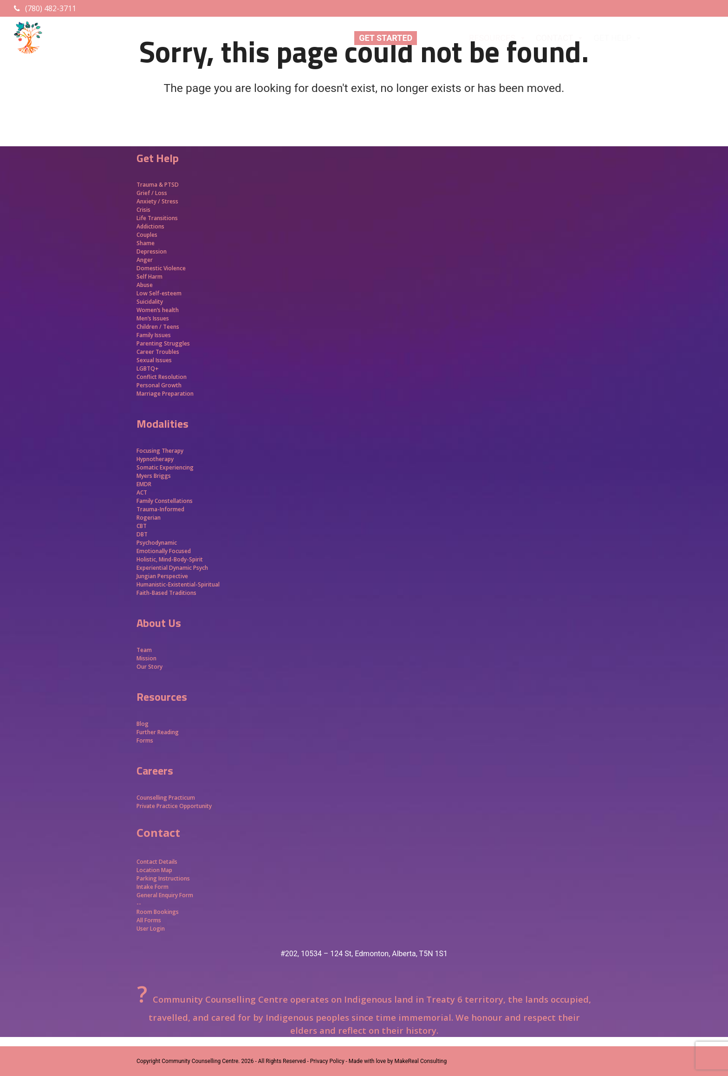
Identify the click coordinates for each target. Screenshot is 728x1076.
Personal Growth (159, 385)
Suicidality (149, 302)
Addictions (150, 226)
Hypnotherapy (155, 459)
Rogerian (148, 518)
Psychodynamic (156, 543)
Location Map (154, 870)
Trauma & (150, 185)
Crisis (143, 210)
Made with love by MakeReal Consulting (398, 1061)
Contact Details (156, 862)
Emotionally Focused (163, 551)
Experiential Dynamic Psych (172, 568)
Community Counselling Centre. (201, 1061)
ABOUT (441, 38)
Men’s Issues (152, 318)
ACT (141, 492)
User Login (150, 929)
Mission (146, 658)
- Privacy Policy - (327, 1061)
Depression (151, 251)
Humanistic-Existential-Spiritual (178, 584)
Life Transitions (157, 218)
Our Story (149, 667)
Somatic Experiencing (165, 467)
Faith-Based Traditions (167, 593)
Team (144, 650)
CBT (141, 526)
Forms (144, 740)
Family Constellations (165, 501)
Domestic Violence (161, 268)
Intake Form (152, 887)
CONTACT (560, 38)
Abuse (144, 285)
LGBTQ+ (147, 368)
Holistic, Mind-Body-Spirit (169, 559)
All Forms (148, 920)
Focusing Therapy (159, 451)
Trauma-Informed (161, 509)
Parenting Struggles (163, 343)
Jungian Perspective (162, 576)
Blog (142, 724)
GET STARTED (385, 38)
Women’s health (157, 310)
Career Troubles (157, 352)
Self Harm (149, 276)
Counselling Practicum (165, 798)
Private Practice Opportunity (174, 806)
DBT (142, 534)
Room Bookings (157, 912)
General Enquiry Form (164, 895)
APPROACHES (684, 38)
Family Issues (153, 335)
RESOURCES (497, 38)
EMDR (143, 484)
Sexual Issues (154, 360)
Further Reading (157, 732)
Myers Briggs (153, 476)
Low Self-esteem (159, 293)
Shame (145, 243)
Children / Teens (157, 327)
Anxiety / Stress (157, 201)
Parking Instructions (163, 878)
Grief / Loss (152, 193)
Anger (144, 260)
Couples (146, 235)
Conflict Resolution (161, 377)
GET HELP (618, 38)
